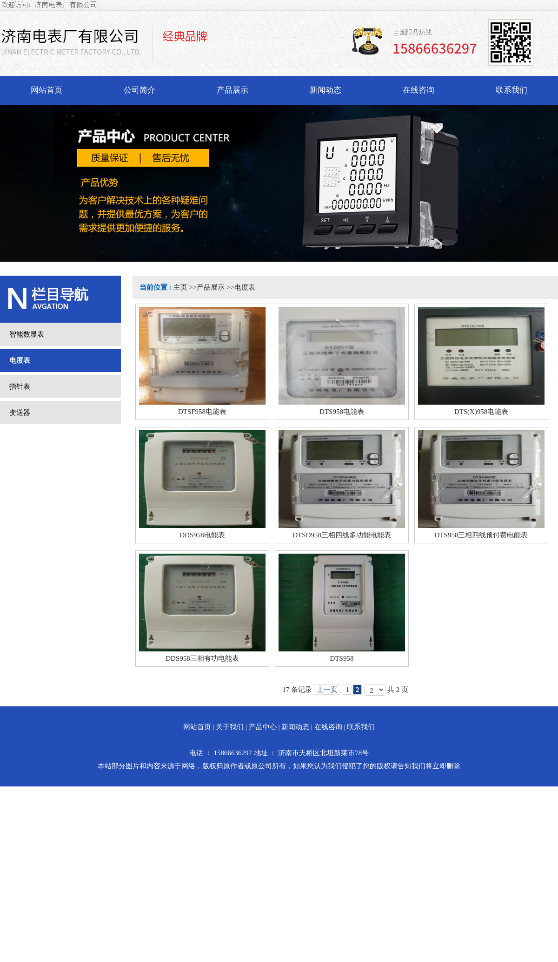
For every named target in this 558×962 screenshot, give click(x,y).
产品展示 (211, 287)
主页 (180, 287)
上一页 (327, 689)
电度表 (244, 287)
